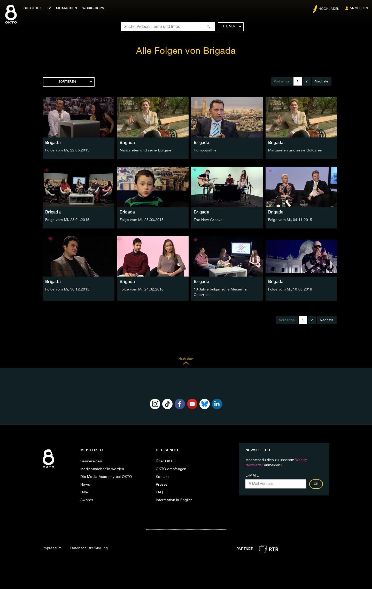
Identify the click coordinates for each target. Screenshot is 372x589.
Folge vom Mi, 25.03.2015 (142, 220)
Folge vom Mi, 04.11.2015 (290, 220)
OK (316, 483)
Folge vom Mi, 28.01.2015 (67, 220)
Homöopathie (205, 150)
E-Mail (252, 475)
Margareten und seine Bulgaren (147, 150)
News (85, 484)
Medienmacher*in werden (102, 469)
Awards (86, 500)
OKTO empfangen (171, 469)
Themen (232, 26)
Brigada (53, 142)
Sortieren (75, 81)
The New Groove (208, 220)
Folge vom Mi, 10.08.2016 (290, 289)
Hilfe (84, 492)
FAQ (159, 492)
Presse (162, 484)
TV (50, 8)
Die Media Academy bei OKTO (106, 476)
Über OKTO (165, 461)
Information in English (174, 500)
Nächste (321, 81)
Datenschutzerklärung (89, 548)
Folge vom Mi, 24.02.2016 (142, 289)
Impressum (52, 548)
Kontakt (162, 476)
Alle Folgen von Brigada (186, 51)
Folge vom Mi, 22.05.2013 (67, 150)
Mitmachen (68, 8)
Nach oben (186, 362)
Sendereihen (91, 461)
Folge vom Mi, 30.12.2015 (67, 289)
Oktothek (34, 8)
